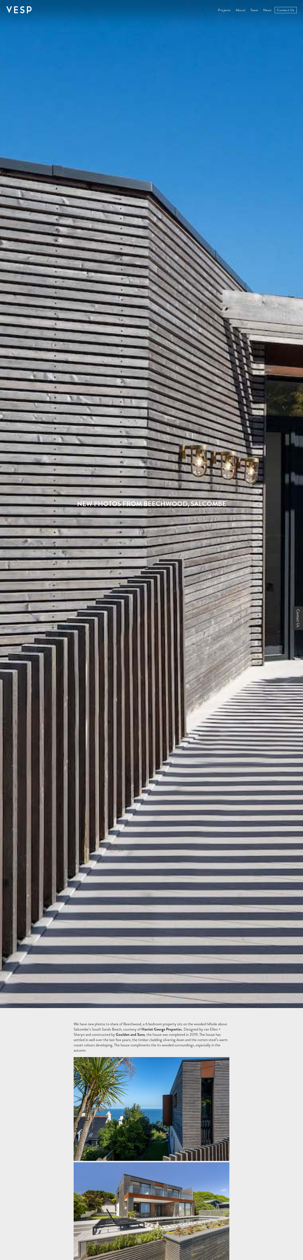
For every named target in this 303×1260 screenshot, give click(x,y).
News (267, 10)
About (240, 10)
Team (254, 10)
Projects (224, 10)
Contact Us (285, 10)
